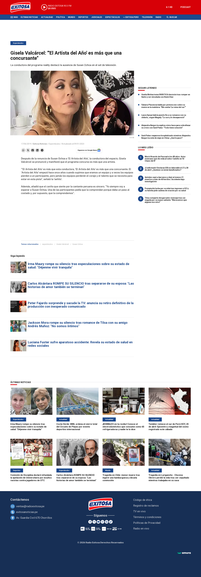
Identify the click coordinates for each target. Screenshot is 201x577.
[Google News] (106, 522)
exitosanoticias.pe (27, 512)
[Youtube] (98, 522)
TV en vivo (139, 511)
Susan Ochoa (77, 244)
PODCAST (185, 7)
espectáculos (47, 244)
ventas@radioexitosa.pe (30, 506)
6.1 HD (169, 7)
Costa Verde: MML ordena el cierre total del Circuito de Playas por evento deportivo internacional (76, 427)
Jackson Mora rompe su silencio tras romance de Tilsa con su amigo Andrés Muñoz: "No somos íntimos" (78, 324)
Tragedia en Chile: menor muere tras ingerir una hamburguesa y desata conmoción (121, 478)
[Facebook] (90, 522)
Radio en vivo (141, 528)
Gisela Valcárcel (62, 244)
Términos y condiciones (147, 517)
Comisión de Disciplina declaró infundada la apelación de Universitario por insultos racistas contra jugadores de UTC (31, 478)
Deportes (83, 17)
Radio (158, 17)
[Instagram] (102, 522)
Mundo (71, 17)
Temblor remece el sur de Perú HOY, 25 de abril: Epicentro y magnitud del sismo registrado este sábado (169, 427)
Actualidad (47, 17)
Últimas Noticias (29, 17)
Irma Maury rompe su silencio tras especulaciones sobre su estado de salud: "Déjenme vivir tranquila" (78, 265)
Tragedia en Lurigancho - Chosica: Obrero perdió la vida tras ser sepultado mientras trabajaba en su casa (169, 478)
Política (60, 17)
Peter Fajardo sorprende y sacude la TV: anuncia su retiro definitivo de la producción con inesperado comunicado (81, 304)
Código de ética (142, 499)
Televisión (147, 17)
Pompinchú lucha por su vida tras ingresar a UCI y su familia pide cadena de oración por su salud (167, 189)
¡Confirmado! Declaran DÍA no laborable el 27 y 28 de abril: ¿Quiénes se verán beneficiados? (166, 169)
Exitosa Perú (132, 17)
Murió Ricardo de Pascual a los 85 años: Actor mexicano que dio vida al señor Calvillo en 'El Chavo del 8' (165, 159)
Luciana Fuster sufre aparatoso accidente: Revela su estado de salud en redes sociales (80, 344)
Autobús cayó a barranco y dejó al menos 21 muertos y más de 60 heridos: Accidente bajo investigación (165, 179)
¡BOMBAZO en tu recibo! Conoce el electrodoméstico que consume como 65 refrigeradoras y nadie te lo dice (123, 427)
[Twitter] (94, 522)
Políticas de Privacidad (146, 522)
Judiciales (96, 17)
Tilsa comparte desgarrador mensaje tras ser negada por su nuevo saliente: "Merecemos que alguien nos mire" (166, 200)
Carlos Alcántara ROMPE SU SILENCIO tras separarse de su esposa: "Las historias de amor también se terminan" (81, 285)
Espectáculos (112, 17)
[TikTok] (111, 522)
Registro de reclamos (146, 505)
